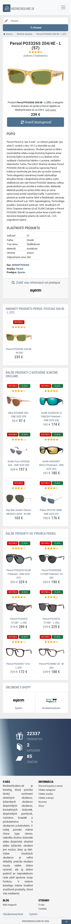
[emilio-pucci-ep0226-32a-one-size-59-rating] (19, 440)
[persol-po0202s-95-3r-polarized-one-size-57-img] (19, 558)
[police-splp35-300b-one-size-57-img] (51, 498)
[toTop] (66, 922)
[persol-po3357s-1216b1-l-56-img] (51, 607)
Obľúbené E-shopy (18, 687)
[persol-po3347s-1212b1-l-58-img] (19, 607)
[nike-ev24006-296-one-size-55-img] (19, 401)
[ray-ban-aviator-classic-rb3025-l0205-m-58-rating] (19, 488)
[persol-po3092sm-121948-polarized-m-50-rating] (51, 548)
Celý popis (50, 109)
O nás (41, 904)
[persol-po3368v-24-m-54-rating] (51, 642)
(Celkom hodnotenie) (35, 55)
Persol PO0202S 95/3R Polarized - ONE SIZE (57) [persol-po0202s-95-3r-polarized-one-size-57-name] (18, 574)
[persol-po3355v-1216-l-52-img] (19, 652)
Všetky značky (45, 794)
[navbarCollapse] (63, 7)
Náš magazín (10, 904)
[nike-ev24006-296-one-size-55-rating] (19, 391)
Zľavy (41, 806)
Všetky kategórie (46, 790)
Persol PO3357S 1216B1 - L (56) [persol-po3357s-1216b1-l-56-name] (51, 620)
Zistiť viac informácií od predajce (35, 288)
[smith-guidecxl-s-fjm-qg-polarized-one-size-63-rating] (51, 391)
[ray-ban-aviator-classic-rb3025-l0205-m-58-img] (19, 498)
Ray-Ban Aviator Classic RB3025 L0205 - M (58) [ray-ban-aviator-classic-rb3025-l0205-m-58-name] (18, 512)
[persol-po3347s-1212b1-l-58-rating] (19, 597)
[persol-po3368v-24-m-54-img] (51, 652)
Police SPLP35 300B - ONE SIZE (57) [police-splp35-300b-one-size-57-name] (51, 512)
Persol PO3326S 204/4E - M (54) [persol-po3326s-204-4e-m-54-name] (18, 351)
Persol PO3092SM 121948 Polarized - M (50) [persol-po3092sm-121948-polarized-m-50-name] (51, 574)
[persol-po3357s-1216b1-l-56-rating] (51, 597)
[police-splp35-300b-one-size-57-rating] (51, 488)
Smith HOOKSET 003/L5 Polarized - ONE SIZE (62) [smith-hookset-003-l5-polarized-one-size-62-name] (51, 465)
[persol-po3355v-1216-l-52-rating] (19, 642)
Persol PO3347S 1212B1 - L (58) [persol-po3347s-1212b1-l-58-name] (18, 620)
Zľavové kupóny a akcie (50, 786)
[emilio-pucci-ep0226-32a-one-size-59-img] (19, 450)
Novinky (42, 802)
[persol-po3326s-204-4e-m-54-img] (19, 337)
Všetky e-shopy (46, 798)
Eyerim (21, 272)
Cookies (42, 908)
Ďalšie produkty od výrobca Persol (31, 533)
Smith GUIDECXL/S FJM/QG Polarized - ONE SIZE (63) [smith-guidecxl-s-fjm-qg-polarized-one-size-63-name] (51, 416)
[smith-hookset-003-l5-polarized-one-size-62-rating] (51, 440)
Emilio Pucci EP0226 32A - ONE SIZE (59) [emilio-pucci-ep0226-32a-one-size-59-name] (19, 463)
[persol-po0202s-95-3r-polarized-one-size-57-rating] (19, 548)
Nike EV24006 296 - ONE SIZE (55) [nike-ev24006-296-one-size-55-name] (18, 414)
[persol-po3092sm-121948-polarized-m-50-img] (51, 558)
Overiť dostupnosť (35, 122)
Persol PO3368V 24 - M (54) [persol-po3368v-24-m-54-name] (51, 665)
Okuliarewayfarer (13, 914)
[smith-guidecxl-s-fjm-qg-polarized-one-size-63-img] (51, 401)
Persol (19, 268)
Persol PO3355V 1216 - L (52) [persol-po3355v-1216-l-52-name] (18, 665)
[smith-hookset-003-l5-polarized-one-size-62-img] (51, 450)
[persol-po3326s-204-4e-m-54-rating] (19, 327)
